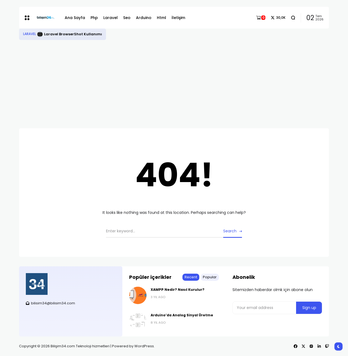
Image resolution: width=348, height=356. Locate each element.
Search (230, 231)
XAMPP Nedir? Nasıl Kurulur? (177, 289)
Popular (210, 277)
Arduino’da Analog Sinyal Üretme (182, 315)
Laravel (29, 34)
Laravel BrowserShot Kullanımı (73, 34)
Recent (191, 277)
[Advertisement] (174, 81)
